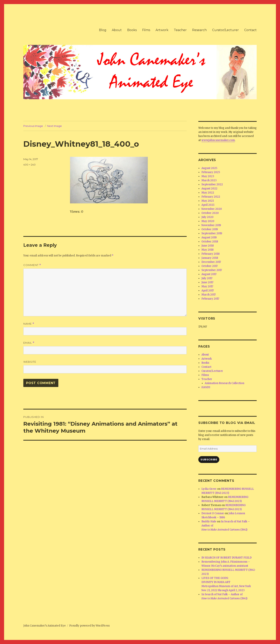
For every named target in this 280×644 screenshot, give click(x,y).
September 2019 (211, 233)
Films (146, 30)
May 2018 (207, 249)
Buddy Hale (208, 521)
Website (29, 361)
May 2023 (207, 176)
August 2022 (209, 188)
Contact (250, 30)
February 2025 (210, 172)
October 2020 (210, 213)
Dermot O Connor (212, 513)
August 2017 (208, 274)
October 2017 (209, 266)
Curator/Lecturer (225, 30)
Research (199, 30)
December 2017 (211, 262)
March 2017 (208, 294)
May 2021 (207, 200)
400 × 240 (29, 164)
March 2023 (209, 180)
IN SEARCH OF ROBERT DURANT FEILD (226, 557)
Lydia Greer (209, 489)
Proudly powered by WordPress (89, 625)
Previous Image (33, 125)
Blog (102, 30)
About (117, 30)
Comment (32, 265)
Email (28, 342)
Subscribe (208, 459)
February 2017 (210, 298)
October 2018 (209, 241)
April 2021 (207, 205)
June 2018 (207, 245)
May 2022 (207, 192)
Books (132, 30)
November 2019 (211, 225)
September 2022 (212, 184)
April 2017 (207, 290)
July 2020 (207, 217)
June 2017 (207, 282)
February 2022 (210, 196)
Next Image (54, 125)
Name (28, 323)
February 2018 (210, 253)
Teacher (180, 30)
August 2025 (209, 168)
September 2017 (211, 270)
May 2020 (207, 221)
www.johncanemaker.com (218, 140)
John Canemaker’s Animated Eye (44, 625)
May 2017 (207, 286)
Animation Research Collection (224, 383)
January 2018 (209, 258)
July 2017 (206, 278)
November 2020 (211, 209)
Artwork (162, 30)
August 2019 (209, 237)
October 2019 (209, 229)
